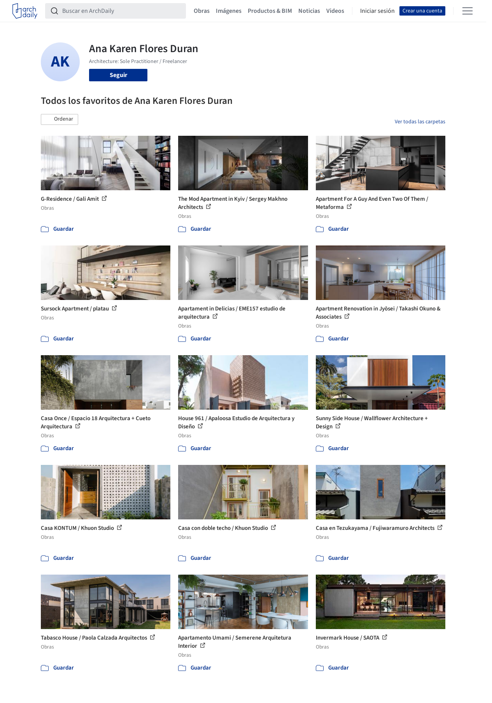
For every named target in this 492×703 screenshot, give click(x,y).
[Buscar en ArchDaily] (121, 11)
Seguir (118, 75)
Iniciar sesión (377, 11)
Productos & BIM (270, 11)
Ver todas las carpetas (420, 121)
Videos (335, 11)
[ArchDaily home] (24, 11)
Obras (202, 11)
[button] (59, 119)
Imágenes (229, 11)
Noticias (309, 11)
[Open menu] (467, 11)
